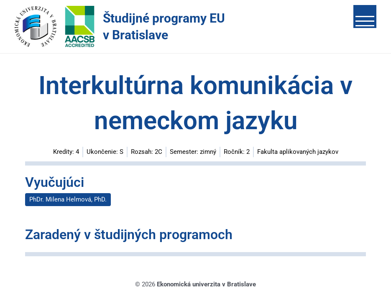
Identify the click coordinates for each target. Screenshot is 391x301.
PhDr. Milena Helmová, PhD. (68, 199)
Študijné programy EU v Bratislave (164, 26)
